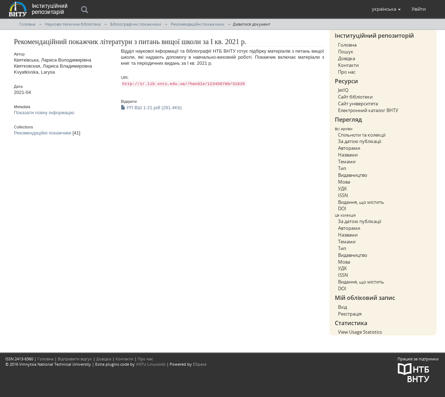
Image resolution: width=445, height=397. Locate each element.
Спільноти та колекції (361, 135)
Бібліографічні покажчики (135, 24)
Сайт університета (358, 103)
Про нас (347, 72)
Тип (342, 168)
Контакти (348, 65)
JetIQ (343, 90)
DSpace (199, 364)
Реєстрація (350, 314)
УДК (342, 188)
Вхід (342, 307)
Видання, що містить (361, 202)
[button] (386, 9)
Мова (344, 182)
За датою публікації (359, 141)
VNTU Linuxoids (150, 364)
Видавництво (352, 175)
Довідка (346, 58)
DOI (342, 208)
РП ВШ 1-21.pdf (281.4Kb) (151, 107)
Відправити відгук (75, 358)
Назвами (348, 155)
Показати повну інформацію (44, 112)
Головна (27, 24)
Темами (347, 161)
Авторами (349, 148)
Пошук (345, 51)
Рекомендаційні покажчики (197, 24)
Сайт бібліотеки (355, 97)
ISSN (343, 195)
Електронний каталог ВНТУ (368, 110)
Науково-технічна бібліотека (73, 24)
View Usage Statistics (360, 332)
